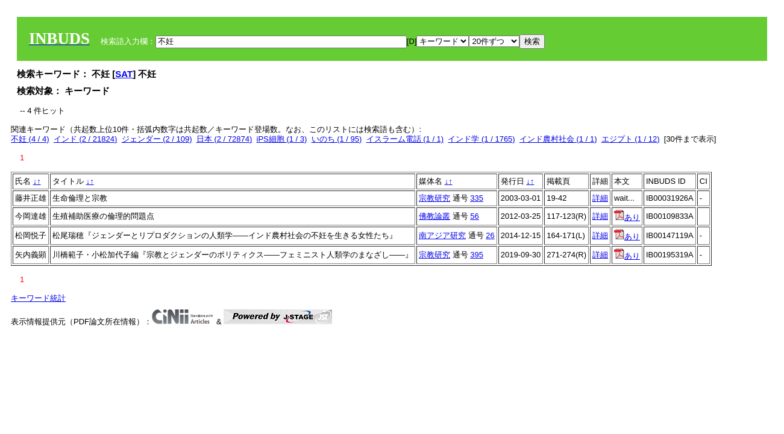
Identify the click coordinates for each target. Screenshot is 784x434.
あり (627, 217)
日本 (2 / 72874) (224, 138)
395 (476, 254)
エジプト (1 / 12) (630, 138)
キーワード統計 (38, 298)
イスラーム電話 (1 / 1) (405, 138)
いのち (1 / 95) (337, 138)
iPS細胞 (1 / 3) (282, 138)
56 (474, 216)
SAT (124, 74)
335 (476, 198)
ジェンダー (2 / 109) (157, 138)
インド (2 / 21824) (86, 138)
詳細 (600, 198)
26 (490, 235)
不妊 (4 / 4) (30, 138)
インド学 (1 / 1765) (481, 138)
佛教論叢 (434, 216)
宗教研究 (434, 198)
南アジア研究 (442, 235)
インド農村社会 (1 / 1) (558, 138)
